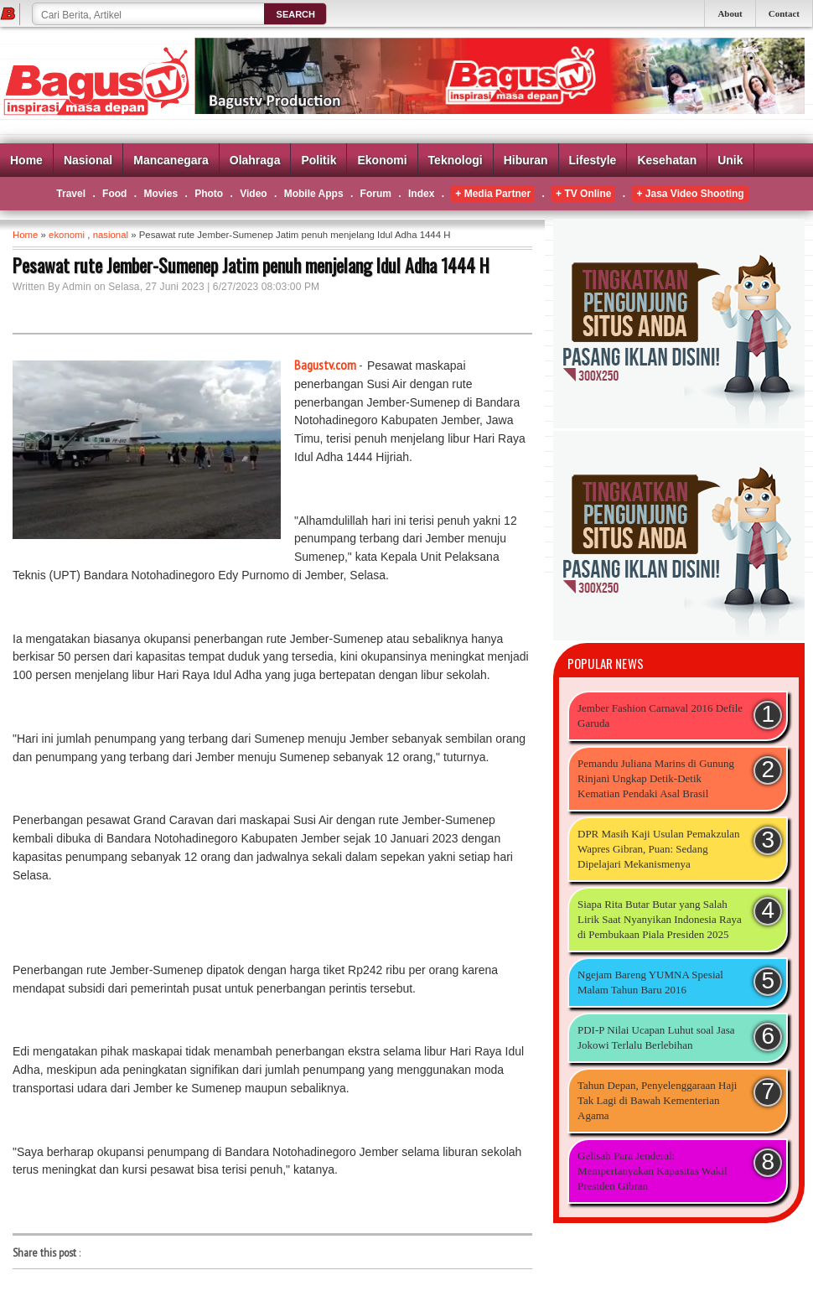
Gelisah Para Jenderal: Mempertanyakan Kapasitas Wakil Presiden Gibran (652, 1170)
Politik (318, 160)
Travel (70, 194)
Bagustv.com (325, 364)
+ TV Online (583, 194)
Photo (208, 194)
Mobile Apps (314, 194)
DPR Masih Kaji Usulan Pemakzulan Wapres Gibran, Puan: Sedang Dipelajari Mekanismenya (658, 848)
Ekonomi (381, 160)
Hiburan (526, 160)
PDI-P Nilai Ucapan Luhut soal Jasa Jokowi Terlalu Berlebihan (656, 1037)
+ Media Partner (493, 194)
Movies (160, 194)
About (729, 13)
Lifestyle (593, 160)
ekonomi (67, 235)
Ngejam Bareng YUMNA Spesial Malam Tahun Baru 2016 (650, 982)
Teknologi (455, 160)
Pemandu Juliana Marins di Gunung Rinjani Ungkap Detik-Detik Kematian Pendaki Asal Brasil (655, 778)
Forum (375, 194)
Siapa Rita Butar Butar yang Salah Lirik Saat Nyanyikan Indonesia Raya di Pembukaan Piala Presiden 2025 (659, 919)
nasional (110, 235)
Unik (730, 160)
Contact (784, 13)
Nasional (88, 160)
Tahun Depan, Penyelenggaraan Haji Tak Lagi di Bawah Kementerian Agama (657, 1100)
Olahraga (255, 160)
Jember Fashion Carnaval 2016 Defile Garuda (660, 715)
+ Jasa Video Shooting (689, 194)
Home (26, 160)
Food (114, 194)
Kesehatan (666, 160)
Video (253, 194)
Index (421, 194)
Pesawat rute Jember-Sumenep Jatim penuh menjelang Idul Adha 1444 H (251, 264)
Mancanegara (170, 160)
